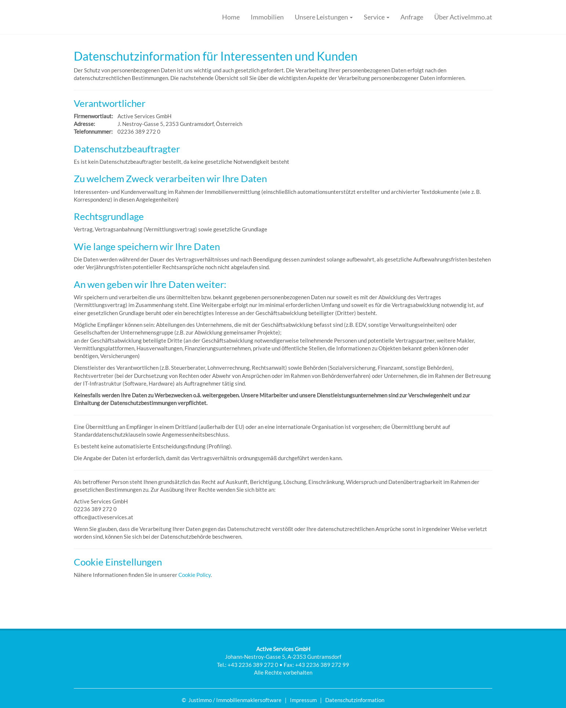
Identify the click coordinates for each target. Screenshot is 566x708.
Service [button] (376, 17)
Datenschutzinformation (354, 700)
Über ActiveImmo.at (463, 17)
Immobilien (267, 17)
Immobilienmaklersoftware (249, 700)
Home (231, 17)
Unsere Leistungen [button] (324, 17)
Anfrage (411, 17)
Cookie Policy (194, 574)
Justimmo (200, 700)
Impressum (303, 700)
